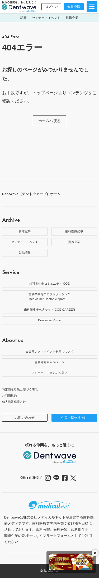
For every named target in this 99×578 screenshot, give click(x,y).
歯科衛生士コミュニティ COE (49, 283)
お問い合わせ (25, 417)
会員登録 (73, 6)
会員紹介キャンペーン (49, 362)
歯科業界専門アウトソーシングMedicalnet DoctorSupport (49, 297)
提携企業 (72, 18)
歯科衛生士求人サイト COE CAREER (49, 309)
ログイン (51, 6)
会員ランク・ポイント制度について (49, 351)
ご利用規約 (9, 395)
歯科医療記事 (74, 231)
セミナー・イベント (46, 18)
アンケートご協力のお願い (50, 372)
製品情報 (25, 252)
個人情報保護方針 (14, 401)
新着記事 (25, 231)
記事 (23, 18)
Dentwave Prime (49, 320)
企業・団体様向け (74, 417)
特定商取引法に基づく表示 (20, 389)
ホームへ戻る (49, 121)
